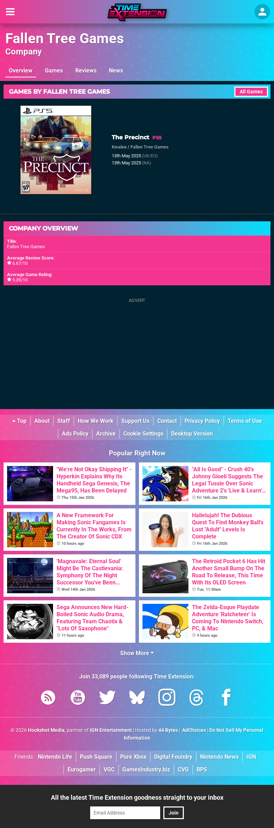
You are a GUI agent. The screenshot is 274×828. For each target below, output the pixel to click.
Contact (167, 421)
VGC (109, 769)
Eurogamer (82, 769)
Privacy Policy (202, 421)
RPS (202, 769)
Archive (106, 433)
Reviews (86, 70)
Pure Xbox (133, 756)
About (41, 421)
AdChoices (193, 730)
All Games (251, 92)
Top (19, 421)
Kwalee (119, 147)
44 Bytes (168, 730)
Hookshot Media (46, 730)
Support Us (135, 421)
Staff (63, 421)
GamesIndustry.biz (146, 769)
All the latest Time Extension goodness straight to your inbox (137, 797)
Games (54, 70)
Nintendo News (219, 756)
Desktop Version (192, 433)
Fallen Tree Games (64, 38)
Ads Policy (75, 433)
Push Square (96, 756)
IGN (251, 756)
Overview (21, 70)
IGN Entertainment (111, 730)
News (116, 70)
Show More (137, 653)
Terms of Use (245, 421)
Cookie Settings (143, 433)
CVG (183, 769)
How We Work (95, 421)
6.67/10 (20, 263)
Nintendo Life (55, 756)
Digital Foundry (173, 756)
